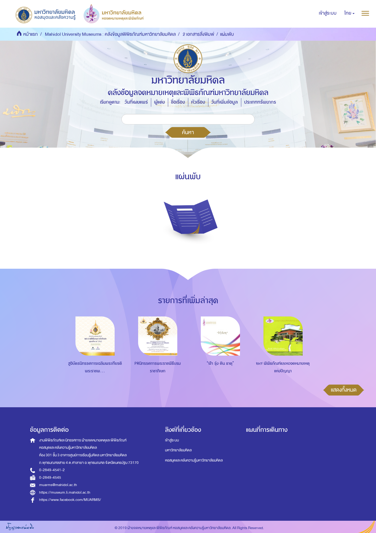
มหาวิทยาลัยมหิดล (178, 450)
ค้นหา (188, 132)
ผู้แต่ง (159, 102)
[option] (93, 352)
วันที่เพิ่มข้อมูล (224, 102)
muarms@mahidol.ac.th (58, 485)
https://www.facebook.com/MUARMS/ (70, 499)
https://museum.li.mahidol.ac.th (64, 492)
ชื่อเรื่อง (178, 102)
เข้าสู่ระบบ (172, 440)
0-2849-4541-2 (52, 470)
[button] (349, 13)
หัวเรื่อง (198, 102)
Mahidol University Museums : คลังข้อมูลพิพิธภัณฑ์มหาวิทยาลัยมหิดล (110, 34)
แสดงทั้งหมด (343, 389)
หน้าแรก (30, 34)
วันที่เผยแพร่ (136, 102)
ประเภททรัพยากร (260, 102)
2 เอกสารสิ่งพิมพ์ (198, 34)
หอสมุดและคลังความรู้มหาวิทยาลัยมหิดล (194, 460)
